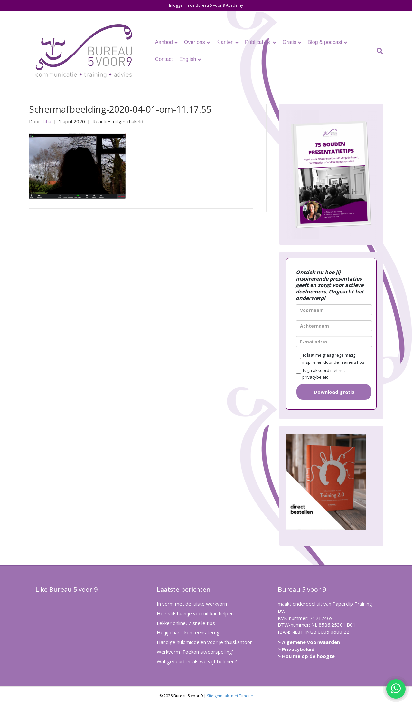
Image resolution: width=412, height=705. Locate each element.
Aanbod (164, 42)
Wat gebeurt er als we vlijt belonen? (197, 661)
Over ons (194, 42)
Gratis (289, 42)
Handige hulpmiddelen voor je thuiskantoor (204, 642)
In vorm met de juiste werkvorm (193, 604)
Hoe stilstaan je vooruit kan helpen (195, 613)
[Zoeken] (378, 51)
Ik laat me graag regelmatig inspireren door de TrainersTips (330, 358)
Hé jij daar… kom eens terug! (188, 632)
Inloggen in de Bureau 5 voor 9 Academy (206, 5)
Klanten (225, 42)
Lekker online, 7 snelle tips (186, 623)
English (187, 59)
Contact (164, 59)
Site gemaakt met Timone (230, 696)
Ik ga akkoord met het (320, 373)
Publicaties (258, 42)
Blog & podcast (325, 42)
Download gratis (334, 392)
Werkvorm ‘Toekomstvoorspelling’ (195, 652)
